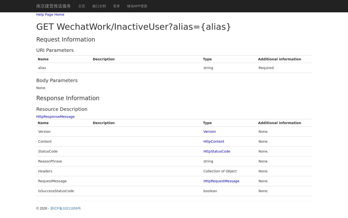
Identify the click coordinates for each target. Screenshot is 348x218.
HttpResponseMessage (55, 117)
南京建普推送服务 (53, 6)
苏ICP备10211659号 (65, 208)
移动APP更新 (137, 6)
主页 (81, 6)
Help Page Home (50, 14)
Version (209, 132)
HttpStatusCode (216, 151)
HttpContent (213, 141)
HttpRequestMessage (221, 181)
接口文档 (99, 6)
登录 (116, 6)
